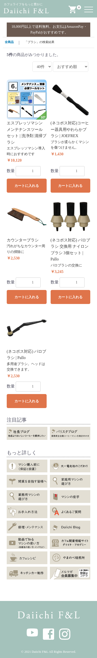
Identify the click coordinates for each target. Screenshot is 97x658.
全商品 (9, 42)
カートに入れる (26, 186)
